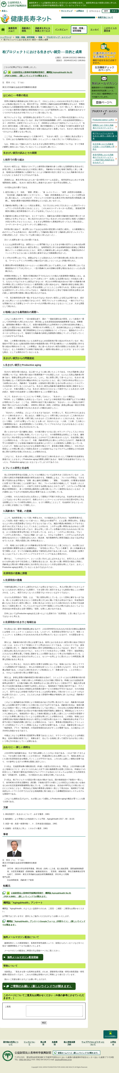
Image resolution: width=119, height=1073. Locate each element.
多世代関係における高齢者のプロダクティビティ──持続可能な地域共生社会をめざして (103, 159)
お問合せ (80, 11)
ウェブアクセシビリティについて (92, 1043)
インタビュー (61, 29)
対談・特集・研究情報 (79, 29)
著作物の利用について (10, 1043)
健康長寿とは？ (12, 29)
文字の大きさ (95, 11)
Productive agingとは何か (103, 120)
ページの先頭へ (110, 1036)
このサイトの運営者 (110, 29)
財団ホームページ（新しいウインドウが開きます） (78, 1053)
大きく (114, 11)
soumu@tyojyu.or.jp (63, 1060)
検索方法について (105, 17)
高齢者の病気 (26, 29)
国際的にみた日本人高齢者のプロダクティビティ (103, 126)
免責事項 (54, 1043)
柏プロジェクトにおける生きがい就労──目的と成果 (103, 136)
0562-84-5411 (25, 1060)
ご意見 (8, 1007)
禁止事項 (43, 1043)
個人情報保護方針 (69, 1043)
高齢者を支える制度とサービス (42, 29)
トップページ (3, 28)
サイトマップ (66, 11)
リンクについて (29, 1043)
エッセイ (94, 29)
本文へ (4, 11)
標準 (106, 11)
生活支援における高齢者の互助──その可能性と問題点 (103, 146)
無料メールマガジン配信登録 (22, 957)
